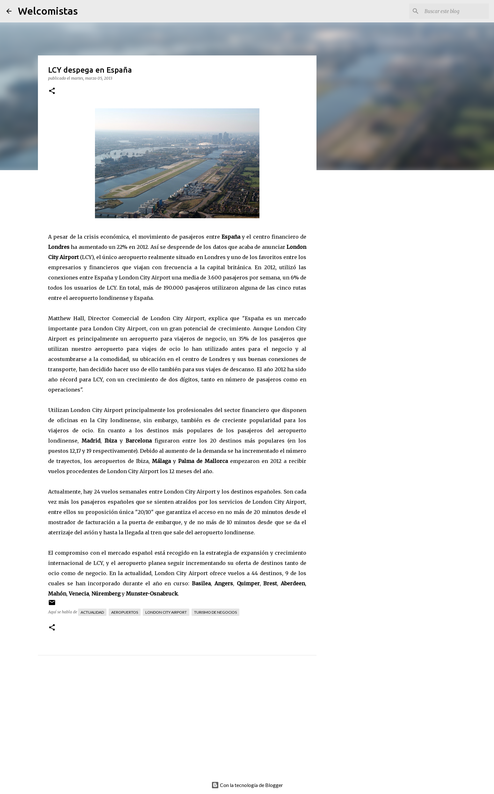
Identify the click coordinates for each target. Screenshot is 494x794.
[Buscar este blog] (455, 11)
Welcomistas (48, 11)
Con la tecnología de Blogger (247, 785)
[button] (52, 91)
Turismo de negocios (215, 612)
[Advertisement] (190, 725)
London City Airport (166, 612)
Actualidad (92, 612)
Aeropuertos (124, 612)
